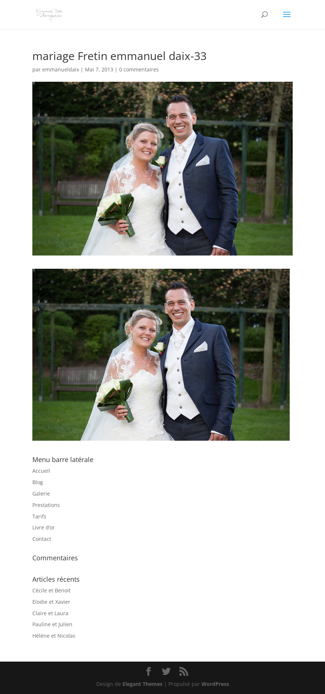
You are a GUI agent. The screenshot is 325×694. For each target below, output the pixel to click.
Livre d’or (43, 527)
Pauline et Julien (52, 624)
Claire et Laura (50, 613)
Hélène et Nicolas (53, 635)
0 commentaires (139, 69)
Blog (37, 482)
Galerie (41, 493)
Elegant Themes (142, 683)
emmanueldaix (60, 69)
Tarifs (39, 516)
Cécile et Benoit (51, 590)
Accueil (41, 470)
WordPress (215, 683)
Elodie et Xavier (51, 601)
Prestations (46, 504)
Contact (41, 538)
